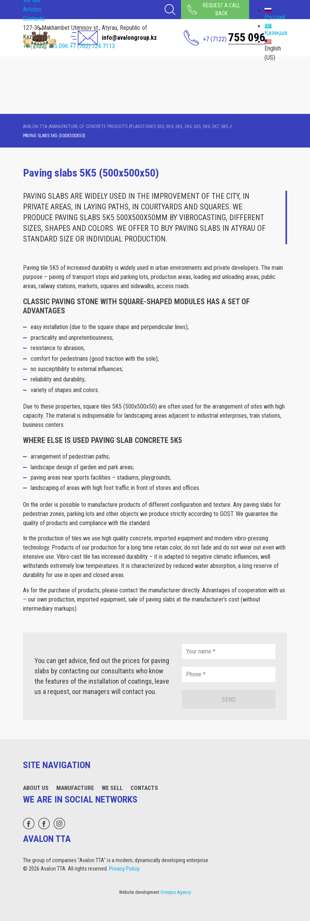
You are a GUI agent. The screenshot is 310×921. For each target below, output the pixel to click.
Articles (32, 9)
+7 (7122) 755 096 (45, 46)
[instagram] (59, 823)
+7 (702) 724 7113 (92, 46)
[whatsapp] (28, 823)
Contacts (33, 18)
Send (229, 699)
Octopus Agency (175, 892)
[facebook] (44, 823)
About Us (36, 788)
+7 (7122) (234, 37)
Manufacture (75, 788)
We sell (112, 788)
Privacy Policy (124, 869)
